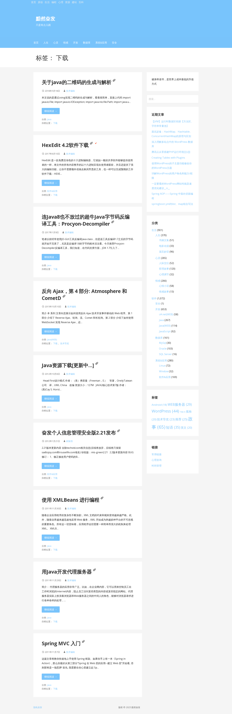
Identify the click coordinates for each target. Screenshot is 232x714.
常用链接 (157, 454)
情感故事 (164, 291)
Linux (162, 365)
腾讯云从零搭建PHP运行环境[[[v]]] (171, 152)
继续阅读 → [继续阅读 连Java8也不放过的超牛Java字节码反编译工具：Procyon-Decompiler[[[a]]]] (50, 257)
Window (163, 371)
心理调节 (164, 274)
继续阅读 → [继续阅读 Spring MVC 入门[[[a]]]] (50, 676)
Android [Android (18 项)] (159, 404)
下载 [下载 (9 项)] (182, 412)
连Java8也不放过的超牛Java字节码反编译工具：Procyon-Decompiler (86, 220)
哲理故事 (164, 268)
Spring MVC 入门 (63, 643)
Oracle (162, 348)
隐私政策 (37, 707)
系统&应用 (101, 42)
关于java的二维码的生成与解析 (79, 82)
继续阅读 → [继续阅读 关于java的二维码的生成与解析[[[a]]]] (50, 111)
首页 (33, 2)
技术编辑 (70, 90)
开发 (75, 42)
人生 (45, 42)
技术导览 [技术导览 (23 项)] (166, 419)
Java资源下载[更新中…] (70, 365)
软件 (154, 298)
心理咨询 (157, 460)
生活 (47, 2)
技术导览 (64, 343)
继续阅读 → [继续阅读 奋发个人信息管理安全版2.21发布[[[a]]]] (50, 466)
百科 (81, 2)
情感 (65, 42)
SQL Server (165, 354)
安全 (114, 42)
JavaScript (164, 331)
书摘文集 (164, 240)
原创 (40, 2)
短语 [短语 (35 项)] (173, 427)
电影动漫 (164, 246)
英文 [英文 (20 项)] (186, 427)
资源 (67, 2)
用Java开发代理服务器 (69, 571)
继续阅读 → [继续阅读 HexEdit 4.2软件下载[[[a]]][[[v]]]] (50, 183)
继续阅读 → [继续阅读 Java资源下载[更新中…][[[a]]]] (50, 398)
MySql (162, 343)
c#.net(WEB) (166, 314)
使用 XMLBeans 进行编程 (73, 499)
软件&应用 (52, 191)
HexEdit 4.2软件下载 (69, 145)
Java (49, 119)
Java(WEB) (52, 339)
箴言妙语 (164, 251)
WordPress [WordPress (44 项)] (165, 411)
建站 (74, 2)
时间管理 (157, 465)
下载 (55, 123)
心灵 (55, 42)
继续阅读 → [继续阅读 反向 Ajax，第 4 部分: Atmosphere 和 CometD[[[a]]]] (50, 331)
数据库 (86, 42)
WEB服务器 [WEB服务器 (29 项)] (180, 404)
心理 (60, 2)
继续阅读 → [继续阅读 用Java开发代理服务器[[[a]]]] (50, 609)
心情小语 (164, 286)
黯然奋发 (45, 18)
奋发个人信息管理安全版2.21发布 (81, 432)
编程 (53, 2)
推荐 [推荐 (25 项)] (181, 419)
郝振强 (69, 441)
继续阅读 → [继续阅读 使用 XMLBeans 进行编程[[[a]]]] (50, 537)
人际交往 (164, 263)
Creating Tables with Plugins (168, 157)
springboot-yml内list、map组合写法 (172, 204)
